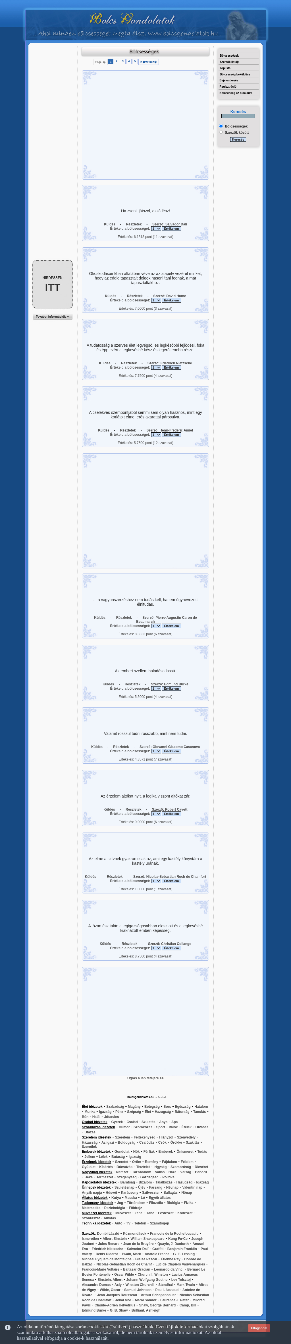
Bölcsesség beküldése (235, 74)
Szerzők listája (229, 61)
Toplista (225, 68)
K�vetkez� (148, 61)
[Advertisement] (53, 59)
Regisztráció (227, 86)
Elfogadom (259, 1328)
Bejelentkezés (228, 80)
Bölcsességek (229, 55)
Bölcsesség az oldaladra (235, 92)
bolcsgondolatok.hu (140, 1097)
